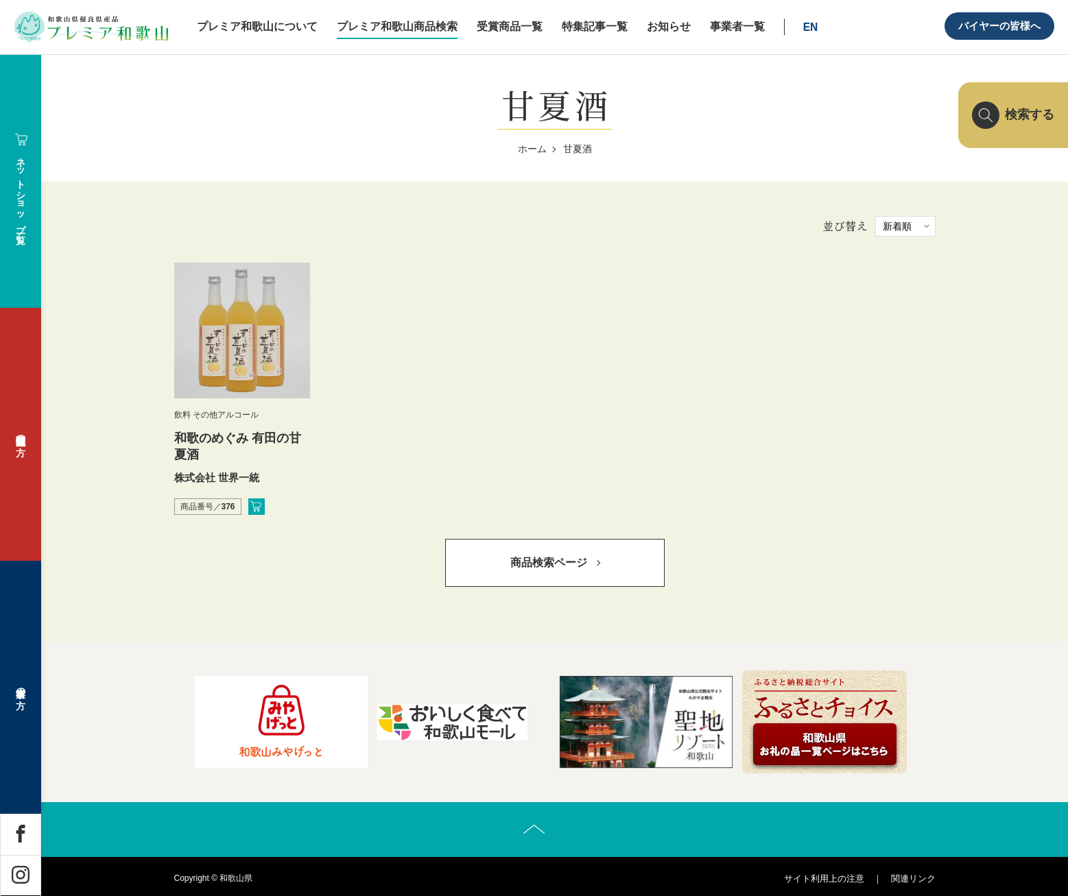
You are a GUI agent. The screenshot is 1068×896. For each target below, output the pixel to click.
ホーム (532, 148)
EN (810, 27)
